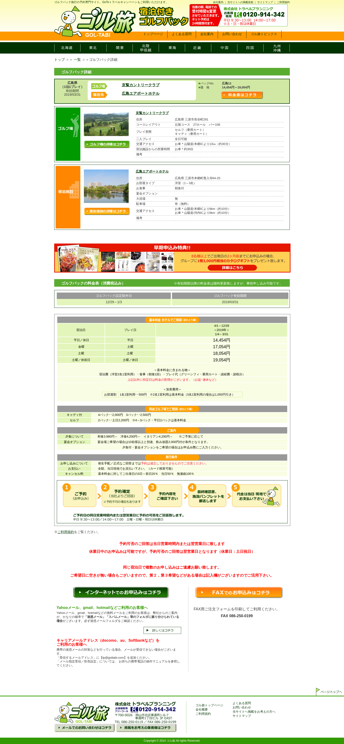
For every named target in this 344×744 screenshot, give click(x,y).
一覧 (77, 60)
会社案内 (218, 2)
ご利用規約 (283, 2)
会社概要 (202, 709)
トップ (59, 60)
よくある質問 (242, 703)
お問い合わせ (242, 707)
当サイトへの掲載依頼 (240, 2)
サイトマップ (265, 2)
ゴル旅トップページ (209, 705)
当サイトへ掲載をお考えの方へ (254, 711)
